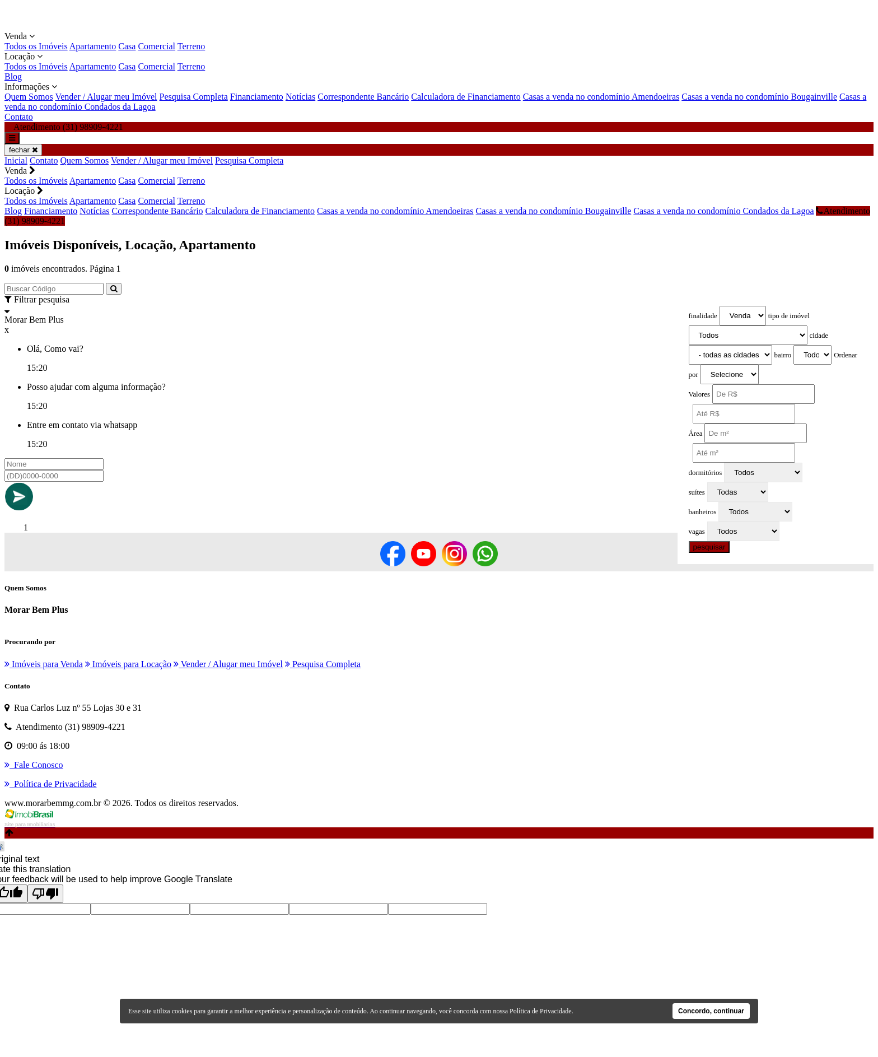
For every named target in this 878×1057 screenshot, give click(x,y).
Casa (127, 46)
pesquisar (709, 547)
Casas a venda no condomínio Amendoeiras (601, 96)
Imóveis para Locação (128, 664)
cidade (819, 335)
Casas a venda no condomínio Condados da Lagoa (723, 211)
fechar (23, 150)
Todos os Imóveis (36, 46)
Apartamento (92, 46)
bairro (783, 355)
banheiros (703, 512)
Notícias (300, 96)
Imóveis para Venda (43, 664)
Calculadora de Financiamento (465, 96)
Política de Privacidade (541, 1011)
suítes (697, 492)
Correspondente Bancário (363, 96)
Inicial (15, 160)
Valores (699, 394)
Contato (18, 117)
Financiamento (256, 96)
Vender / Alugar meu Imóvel (106, 96)
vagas (697, 532)
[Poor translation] (45, 893)
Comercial (156, 46)
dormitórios (705, 473)
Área (696, 433)
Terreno (192, 46)
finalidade (703, 316)
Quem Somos (28, 96)
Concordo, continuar (711, 1011)
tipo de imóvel (789, 316)
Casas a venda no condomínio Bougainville (759, 96)
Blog (13, 76)
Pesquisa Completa (194, 96)
